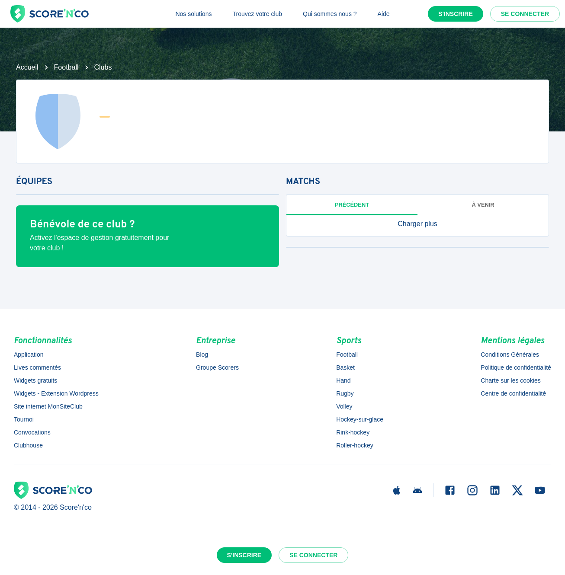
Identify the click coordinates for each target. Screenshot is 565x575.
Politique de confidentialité (516, 367)
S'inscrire (455, 13)
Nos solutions (193, 13)
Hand (343, 380)
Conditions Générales (510, 354)
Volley (344, 406)
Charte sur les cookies (511, 380)
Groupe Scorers (217, 367)
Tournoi (24, 419)
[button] (417, 224)
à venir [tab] (483, 204)
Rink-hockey (352, 432)
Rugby (344, 393)
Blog (202, 354)
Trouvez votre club (257, 13)
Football (66, 67)
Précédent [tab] (352, 204)
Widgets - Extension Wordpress (56, 393)
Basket (345, 367)
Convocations (32, 432)
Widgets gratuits (35, 380)
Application (29, 354)
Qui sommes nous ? (330, 13)
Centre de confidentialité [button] (513, 393)
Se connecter (525, 13)
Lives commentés (37, 367)
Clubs (103, 67)
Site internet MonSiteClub (48, 406)
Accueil (27, 67)
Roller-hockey (354, 445)
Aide (384, 13)
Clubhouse (28, 445)
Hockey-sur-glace (359, 419)
